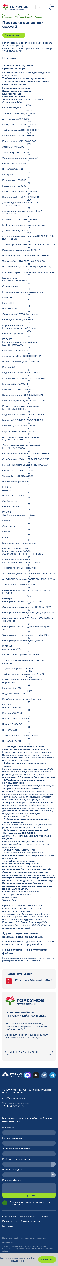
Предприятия (7, 17)
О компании (9, 1216)
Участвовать (13, 35)
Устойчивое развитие (28, 1221)
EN (38, 7)
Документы (7, 1242)
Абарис (6, 1251)
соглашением (16, 1204)
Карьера (7, 1221)
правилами (42, 1202)
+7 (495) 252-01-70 (13, 1106)
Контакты (7, 1225)
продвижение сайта (43, 1248)
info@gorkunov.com (13, 1097)
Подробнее (17, 1260)
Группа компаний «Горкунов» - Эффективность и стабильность (28, 15)
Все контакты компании (24, 1051)
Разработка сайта (22, 1248)
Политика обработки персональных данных (24, 1238)
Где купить (46, 1216)
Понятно (47, 1259)
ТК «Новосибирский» (24, 17)
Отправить (29, 1195)
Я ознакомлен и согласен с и (30, 1203)
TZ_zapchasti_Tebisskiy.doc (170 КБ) (33, 981)
